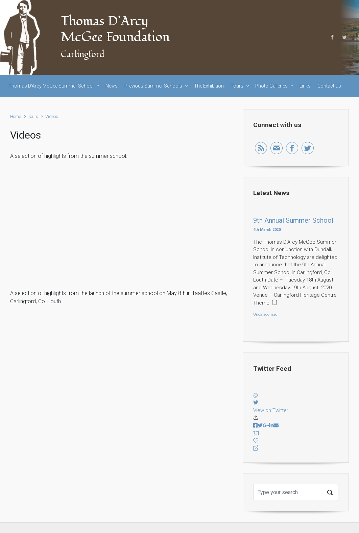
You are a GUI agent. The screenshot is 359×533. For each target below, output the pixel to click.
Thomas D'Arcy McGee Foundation (115, 29)
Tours (33, 116)
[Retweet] (295, 433)
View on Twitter (270, 410)
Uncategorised (265, 314)
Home (15, 116)
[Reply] (295, 448)
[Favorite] (295, 441)
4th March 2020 (267, 229)
